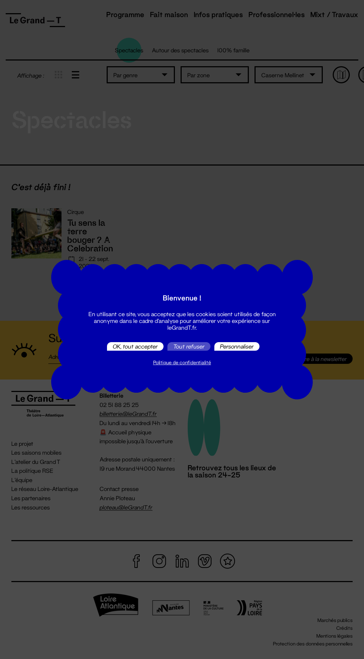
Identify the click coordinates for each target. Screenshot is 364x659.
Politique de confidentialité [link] (182, 362)
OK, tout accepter (135, 346)
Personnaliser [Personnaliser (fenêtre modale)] (237, 346)
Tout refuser (189, 346)
